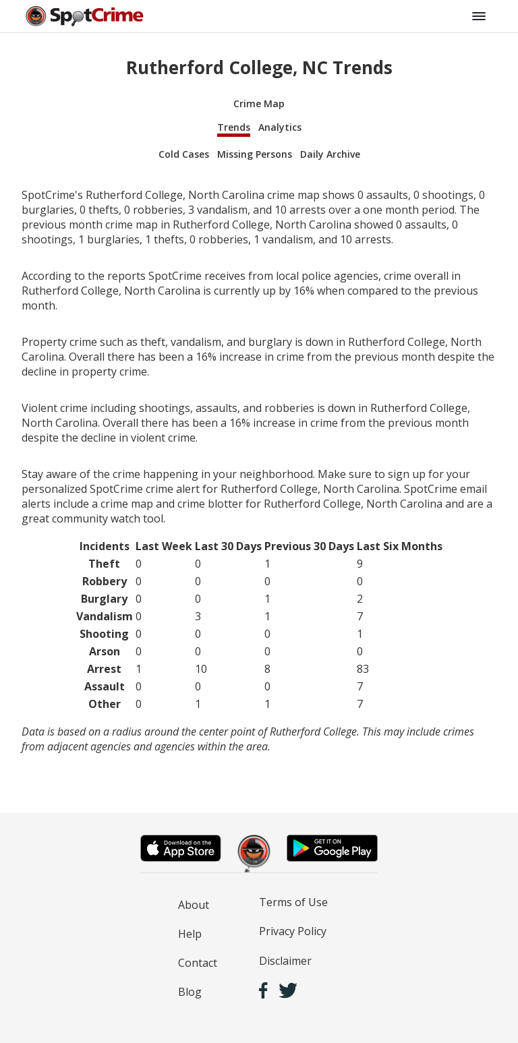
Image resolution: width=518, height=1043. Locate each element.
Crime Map (259, 103)
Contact (197, 962)
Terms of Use (293, 902)
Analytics (279, 127)
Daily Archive (330, 154)
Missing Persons (254, 154)
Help (190, 933)
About (193, 904)
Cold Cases (184, 154)
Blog (190, 991)
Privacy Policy (292, 931)
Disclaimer (285, 960)
